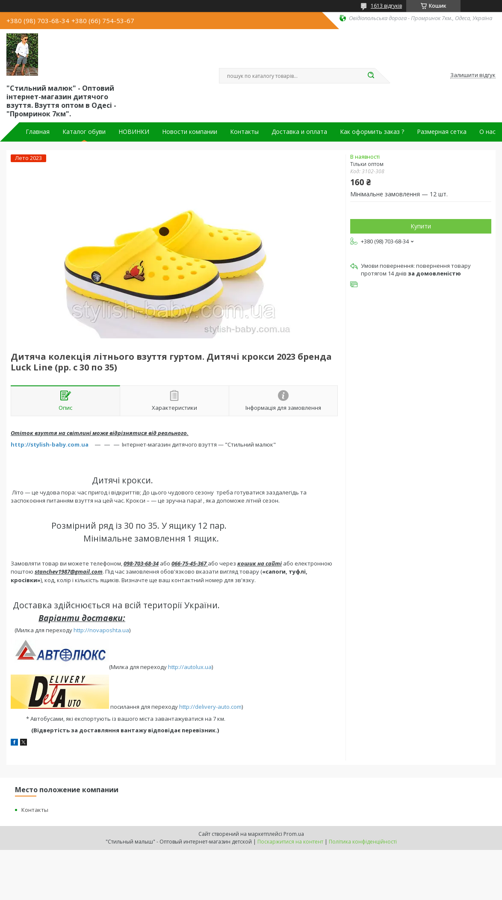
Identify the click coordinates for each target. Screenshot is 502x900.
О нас (487, 132)
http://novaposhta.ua (101, 630)
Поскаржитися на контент (290, 841)
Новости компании (189, 132)
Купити (420, 226)
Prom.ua (293, 834)
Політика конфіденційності (363, 841)
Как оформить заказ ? (372, 132)
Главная (38, 132)
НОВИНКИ (133, 132)
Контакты (244, 132)
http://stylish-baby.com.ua (50, 444)
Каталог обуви (84, 132)
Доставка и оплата (299, 132)
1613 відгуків (386, 5)
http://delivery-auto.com (210, 707)
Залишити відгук (473, 75)
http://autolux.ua (190, 667)
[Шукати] (370, 75)
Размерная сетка (442, 132)
